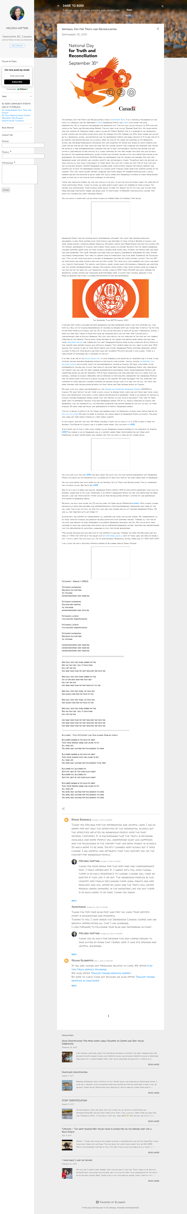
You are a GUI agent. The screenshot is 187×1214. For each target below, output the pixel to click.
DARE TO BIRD (73, 6)
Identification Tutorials (13, 120)
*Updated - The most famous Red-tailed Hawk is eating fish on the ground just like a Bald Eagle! (107, 1140)
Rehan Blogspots (82, 970)
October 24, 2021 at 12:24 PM (97, 917)
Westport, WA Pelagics (12, 118)
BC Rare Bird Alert (88, 24)
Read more (153, 1074)
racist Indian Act (92, 368)
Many (100, 132)
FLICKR (124, 24)
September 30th (118, 129)
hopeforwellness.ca (114, 545)
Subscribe (17, 82)
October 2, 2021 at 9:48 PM (102, 829)
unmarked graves (75, 351)
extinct (136, 512)
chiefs (125, 132)
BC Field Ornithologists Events (16, 115)
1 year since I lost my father (77, 1169)
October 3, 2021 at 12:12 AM (110, 871)
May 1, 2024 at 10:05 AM (103, 970)
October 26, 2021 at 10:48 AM (111, 943)
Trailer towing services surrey (111, 982)
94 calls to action (70, 423)
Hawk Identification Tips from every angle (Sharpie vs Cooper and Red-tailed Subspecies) (103, 1052)
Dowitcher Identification (74, 1081)
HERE (132, 434)
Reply (74, 910)
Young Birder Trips (142, 24)
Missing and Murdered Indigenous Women (123, 398)
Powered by (17, 89)
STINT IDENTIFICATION (74, 1110)
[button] (157, 38)
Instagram (110, 24)
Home (71, 24)
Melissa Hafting (89, 870)
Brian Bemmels (81, 829)
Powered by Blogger (110, 1202)
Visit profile (17, 46)
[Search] (162, 6)
